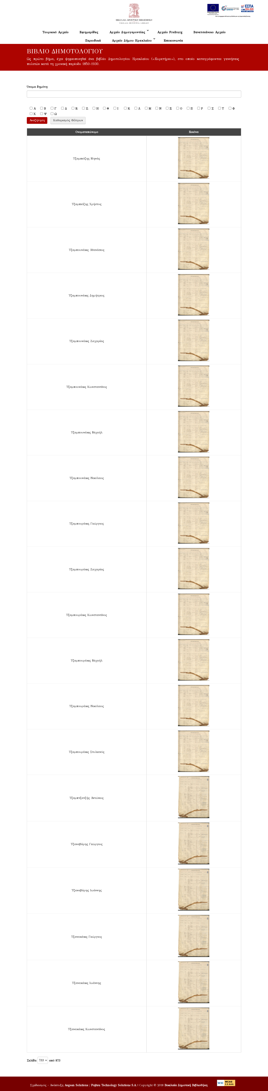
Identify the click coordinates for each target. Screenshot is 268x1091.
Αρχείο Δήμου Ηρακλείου (132, 40)
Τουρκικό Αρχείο (56, 32)
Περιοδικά (93, 40)
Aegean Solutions (76, 1085)
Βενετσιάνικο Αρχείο (209, 32)
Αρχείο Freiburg (170, 32)
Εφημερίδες (89, 32)
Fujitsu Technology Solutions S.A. (114, 1085)
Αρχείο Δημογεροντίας (127, 32)
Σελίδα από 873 (43, 1060)
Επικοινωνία (173, 40)
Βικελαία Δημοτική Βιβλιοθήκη (186, 1085)
